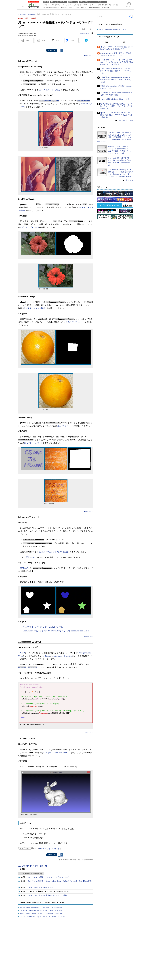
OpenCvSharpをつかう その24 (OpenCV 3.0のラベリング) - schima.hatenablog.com (56, 631)
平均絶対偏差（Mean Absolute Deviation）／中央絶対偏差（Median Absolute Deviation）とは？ (116, 79)
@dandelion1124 (85, 33)
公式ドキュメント (64, 426)
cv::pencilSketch (83, 101)
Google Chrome (85, 653)
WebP (22, 653)
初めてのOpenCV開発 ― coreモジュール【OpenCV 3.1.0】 (49, 877)
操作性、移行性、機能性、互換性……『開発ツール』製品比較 (41, 913)
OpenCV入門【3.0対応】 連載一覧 (32, 866)
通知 (43, 40)
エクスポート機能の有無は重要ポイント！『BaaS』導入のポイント (43, 910)
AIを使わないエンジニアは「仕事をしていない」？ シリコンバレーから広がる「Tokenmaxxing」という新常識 (116, 62)
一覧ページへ (128, 180)
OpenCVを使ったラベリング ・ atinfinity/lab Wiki (43, 627)
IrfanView (68, 656)
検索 (130, 16)
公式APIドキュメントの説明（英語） (54, 552)
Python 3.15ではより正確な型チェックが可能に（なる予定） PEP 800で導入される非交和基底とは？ (116, 115)
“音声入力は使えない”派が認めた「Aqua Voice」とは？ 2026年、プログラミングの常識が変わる (116, 106)
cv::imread (22, 667)
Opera (20, 656)
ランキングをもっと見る (125, 120)
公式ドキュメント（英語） (49, 90)
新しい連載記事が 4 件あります (32, 874)
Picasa (47, 656)
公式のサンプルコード (29, 227)
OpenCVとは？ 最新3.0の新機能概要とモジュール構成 (47, 895)
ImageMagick (57, 656)
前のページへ (52, 50)
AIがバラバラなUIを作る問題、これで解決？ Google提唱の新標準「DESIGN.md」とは (116, 71)
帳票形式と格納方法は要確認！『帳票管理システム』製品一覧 (41, 907)
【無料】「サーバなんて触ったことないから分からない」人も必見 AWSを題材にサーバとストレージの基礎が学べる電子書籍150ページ (114, 137)
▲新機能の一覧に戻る (88, 55)
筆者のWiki (30, 557)
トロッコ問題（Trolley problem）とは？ (114, 99)
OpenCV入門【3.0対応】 (49, 849)
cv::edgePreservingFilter (49, 101)
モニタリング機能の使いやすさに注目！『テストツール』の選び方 (43, 917)
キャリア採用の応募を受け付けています (112, 29)
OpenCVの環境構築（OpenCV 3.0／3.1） (42, 887)
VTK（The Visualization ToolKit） (57, 753)
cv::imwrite (32, 667)
